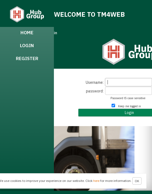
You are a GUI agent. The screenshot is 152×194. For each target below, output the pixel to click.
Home (26, 33)
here (96, 181)
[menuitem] (27, 33)
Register (27, 58)
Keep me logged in (129, 106)
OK (137, 181)
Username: (94, 82)
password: (94, 91)
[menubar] (27, 109)
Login (27, 45)
